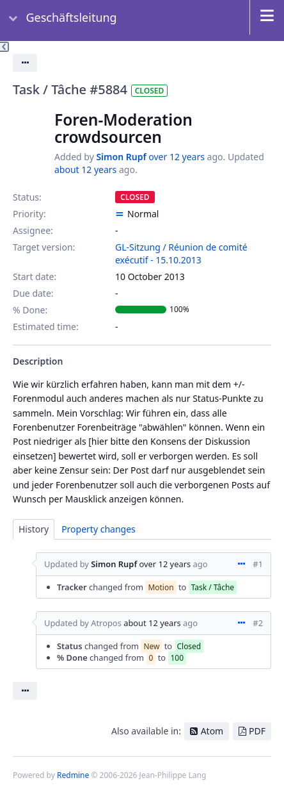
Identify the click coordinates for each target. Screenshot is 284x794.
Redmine (73, 775)
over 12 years (176, 157)
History (34, 529)
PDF (257, 731)
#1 (258, 564)
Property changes (98, 529)
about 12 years (85, 169)
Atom (212, 731)
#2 (258, 623)
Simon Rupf (121, 157)
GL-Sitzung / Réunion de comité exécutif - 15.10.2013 (181, 253)
